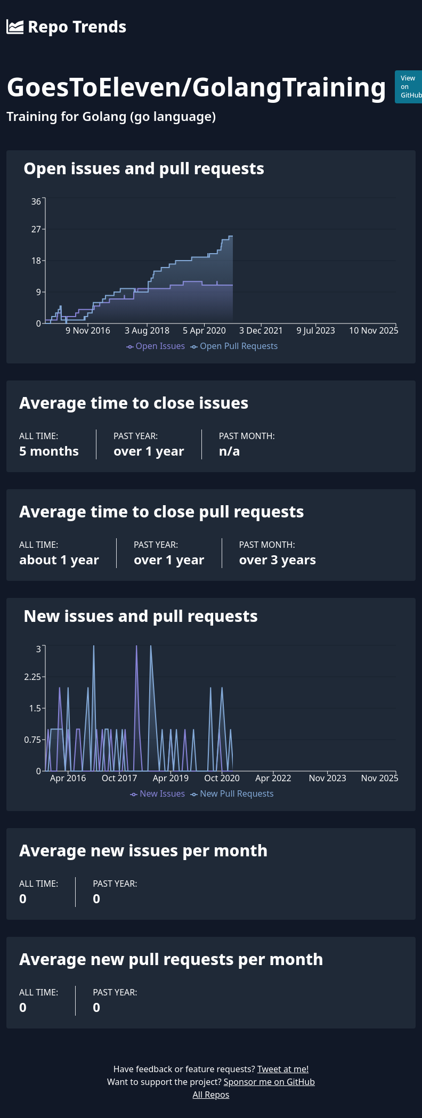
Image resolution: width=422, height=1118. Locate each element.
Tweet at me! (283, 1069)
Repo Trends (66, 26)
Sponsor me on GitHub (269, 1082)
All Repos (211, 1094)
